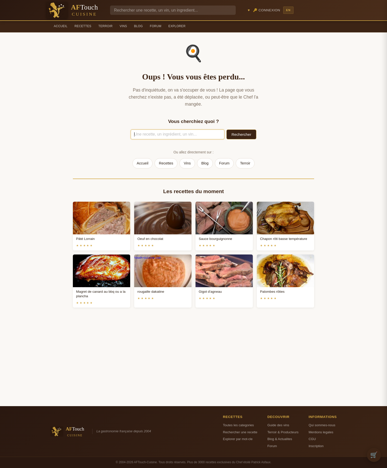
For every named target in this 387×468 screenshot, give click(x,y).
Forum (155, 26)
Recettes (83, 26)
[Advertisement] (193, 363)
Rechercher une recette (240, 432)
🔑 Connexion (266, 10)
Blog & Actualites (279, 439)
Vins (123, 26)
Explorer (176, 26)
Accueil (61, 26)
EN (288, 10)
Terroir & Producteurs (283, 432)
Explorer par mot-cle (238, 439)
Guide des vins (278, 425)
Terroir (105, 26)
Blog (138, 26)
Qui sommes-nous (322, 425)
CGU (312, 439)
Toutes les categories (238, 425)
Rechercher (241, 134)
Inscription (316, 446)
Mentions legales (321, 432)
